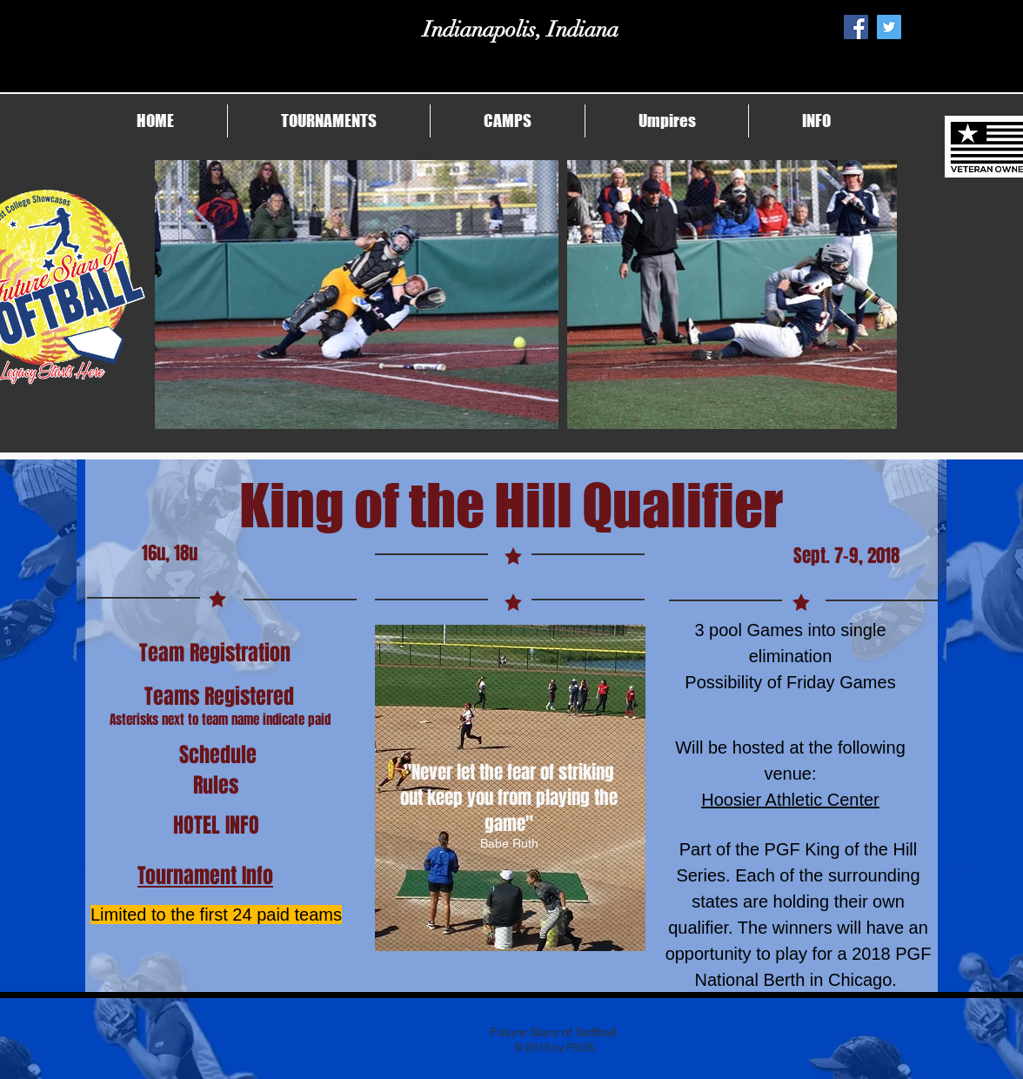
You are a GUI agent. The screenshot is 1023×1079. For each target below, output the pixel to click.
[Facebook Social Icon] (856, 27)
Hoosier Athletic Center (790, 799)
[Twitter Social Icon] (889, 27)
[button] (329, 120)
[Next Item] (867, 295)
